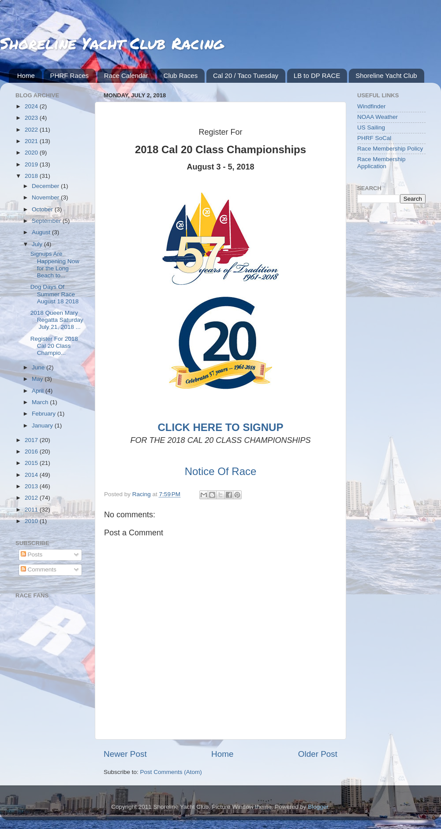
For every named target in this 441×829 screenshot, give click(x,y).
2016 (32, 451)
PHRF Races (69, 75)
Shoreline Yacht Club (386, 75)
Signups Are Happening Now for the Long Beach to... (54, 265)
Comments (38, 569)
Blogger (318, 806)
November (46, 197)
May (38, 379)
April (38, 390)
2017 (32, 440)
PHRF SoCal (374, 138)
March (41, 402)
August (42, 232)
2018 (32, 176)
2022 (32, 129)
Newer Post (125, 754)
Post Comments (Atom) (171, 772)
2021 (32, 141)
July (38, 244)
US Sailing (371, 127)
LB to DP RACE (317, 75)
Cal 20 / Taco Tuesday (245, 75)
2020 (32, 152)
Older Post (317, 754)
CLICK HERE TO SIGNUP (221, 427)
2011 (32, 509)
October (43, 209)
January (43, 425)
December (46, 186)
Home (26, 75)
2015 (32, 463)
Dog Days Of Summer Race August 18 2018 (54, 294)
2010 (32, 521)
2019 (32, 164)
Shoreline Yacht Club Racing (112, 43)
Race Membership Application (381, 162)
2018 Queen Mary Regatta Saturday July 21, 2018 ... (56, 319)
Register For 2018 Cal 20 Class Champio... (54, 345)
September (47, 220)
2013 (32, 486)
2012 (32, 497)
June (39, 367)
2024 (32, 106)
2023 (32, 117)
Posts (32, 554)
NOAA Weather (377, 117)
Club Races (181, 75)
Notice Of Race (221, 471)
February (44, 413)
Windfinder (371, 106)
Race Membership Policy (390, 148)
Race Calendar (126, 75)
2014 (32, 475)
